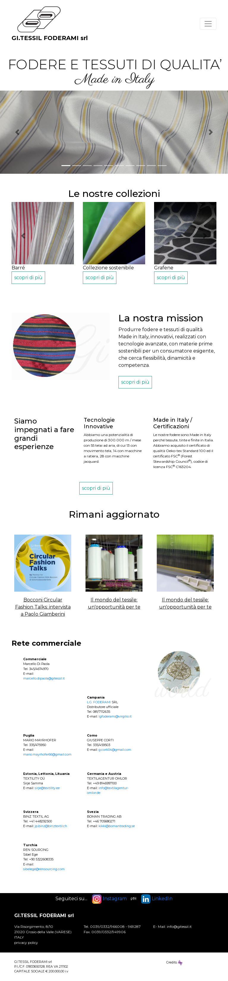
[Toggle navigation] (208, 24)
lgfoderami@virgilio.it (115, 716)
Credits (174, 963)
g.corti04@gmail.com (115, 750)
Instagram (109, 898)
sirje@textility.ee (47, 788)
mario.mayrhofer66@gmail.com (47, 754)
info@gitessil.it (179, 926)
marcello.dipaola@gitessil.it (44, 678)
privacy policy (26, 942)
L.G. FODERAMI (99, 702)
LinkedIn (156, 898)
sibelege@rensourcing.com (44, 869)
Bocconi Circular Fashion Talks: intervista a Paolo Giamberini (43, 607)
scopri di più (28, 277)
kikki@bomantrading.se (117, 826)
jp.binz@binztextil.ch (51, 826)
